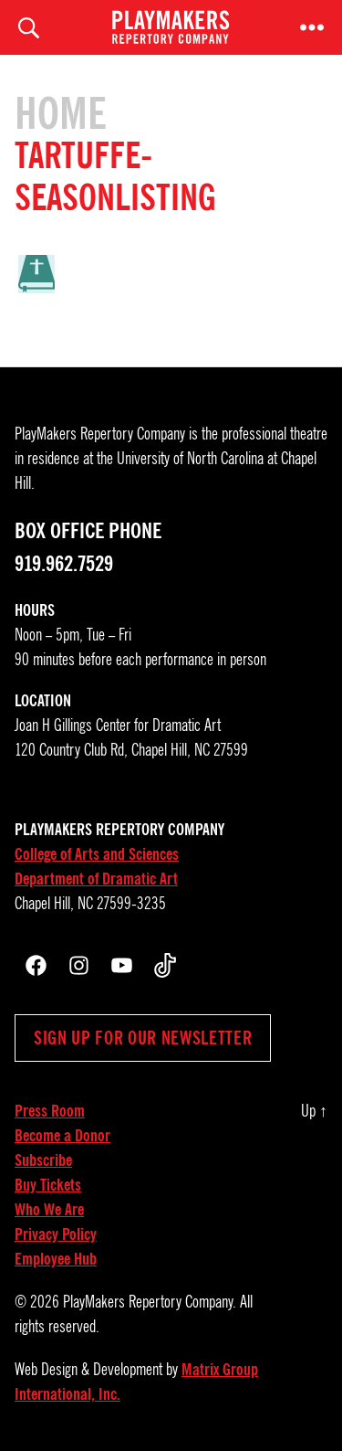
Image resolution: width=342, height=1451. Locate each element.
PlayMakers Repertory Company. (149, 1302)
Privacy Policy (56, 1234)
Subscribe (43, 1160)
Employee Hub (56, 1259)
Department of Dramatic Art (96, 879)
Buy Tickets (48, 1185)
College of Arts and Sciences (97, 854)
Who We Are (49, 1210)
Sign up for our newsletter (143, 1038)
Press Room (50, 1111)
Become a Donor (62, 1136)
